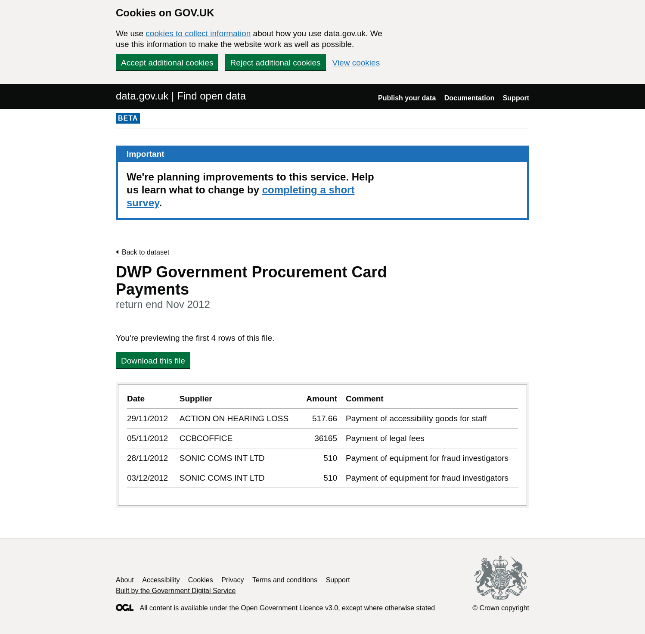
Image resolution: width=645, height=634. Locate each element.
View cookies (356, 63)
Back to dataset (145, 252)
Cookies (200, 580)
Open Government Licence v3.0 (289, 608)
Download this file (153, 360)
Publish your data (407, 98)
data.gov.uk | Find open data (181, 96)
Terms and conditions (284, 580)
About (125, 580)
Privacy (232, 580)
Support (516, 98)
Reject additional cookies (275, 62)
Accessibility (161, 580)
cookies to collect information (198, 33)
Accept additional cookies (167, 62)
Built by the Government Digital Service (176, 590)
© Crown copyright (500, 608)
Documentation (469, 98)
